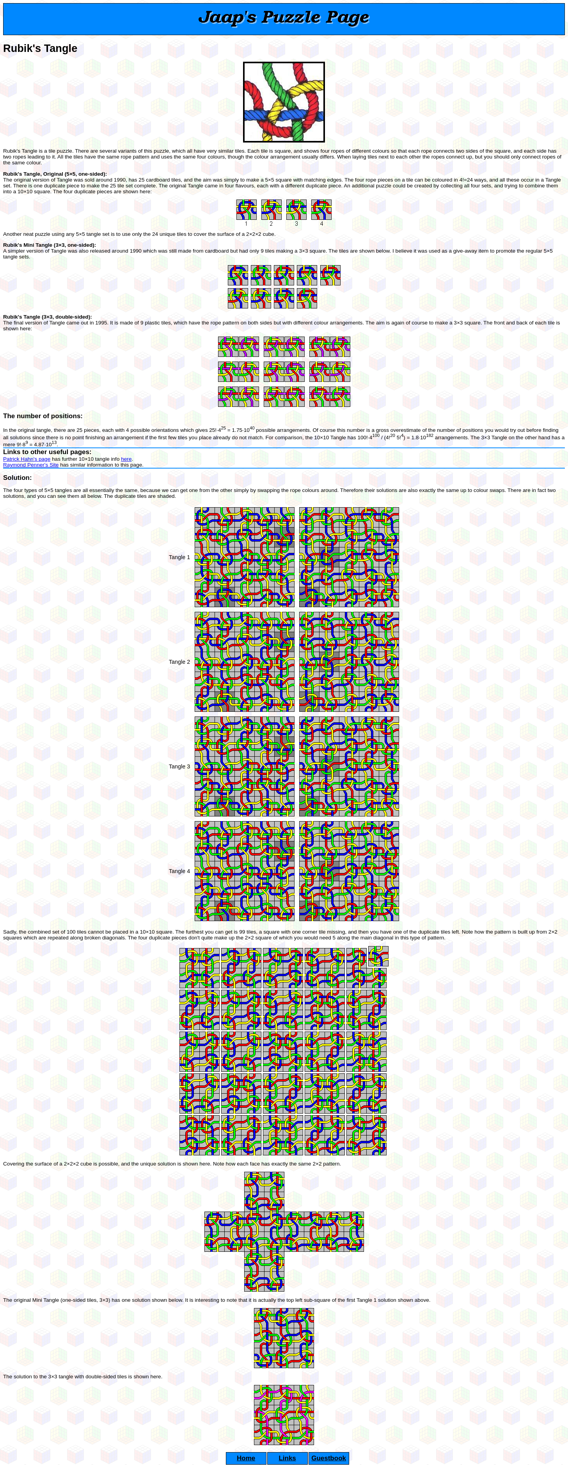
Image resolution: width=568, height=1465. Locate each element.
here (126, 459)
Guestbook (328, 1458)
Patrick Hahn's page (26, 459)
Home (246, 1458)
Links (287, 1458)
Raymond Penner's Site (31, 465)
